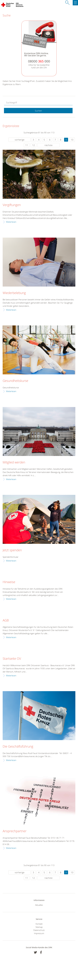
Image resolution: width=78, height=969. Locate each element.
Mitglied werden (14, 462)
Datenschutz (39, 930)
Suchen (38, 110)
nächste (48, 145)
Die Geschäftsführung (18, 747)
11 (26, 145)
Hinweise (9, 582)
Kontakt (39, 923)
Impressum (39, 933)
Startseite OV (12, 659)
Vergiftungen (12, 205)
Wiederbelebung (14, 293)
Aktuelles (39, 905)
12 (33, 145)
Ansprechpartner (14, 831)
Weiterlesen (11, 221)
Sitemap (39, 927)
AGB (6, 620)
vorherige (19, 139)
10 (72, 139)
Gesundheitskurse (15, 381)
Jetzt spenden (12, 550)
